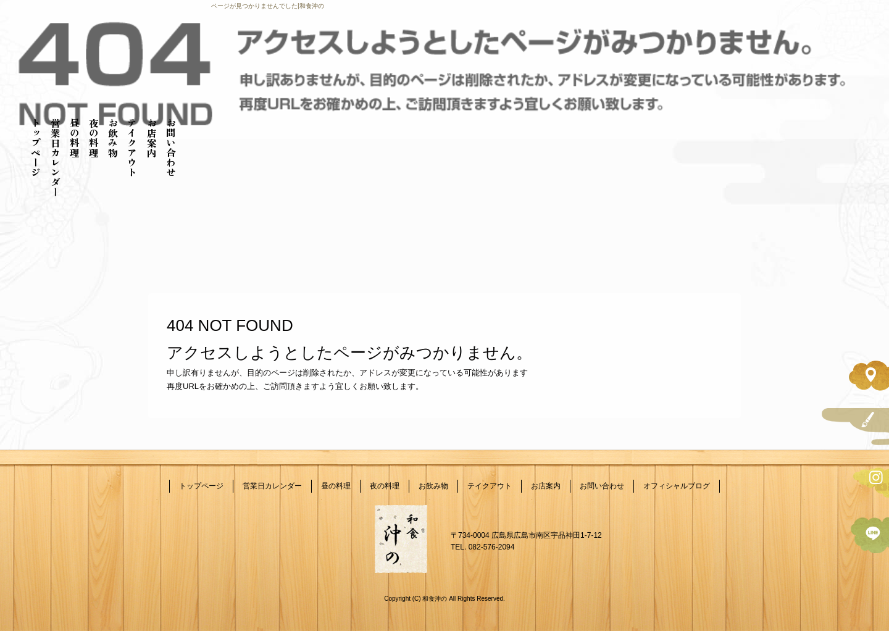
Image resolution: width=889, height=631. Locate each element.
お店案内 (152, 137)
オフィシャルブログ (676, 486)
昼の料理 (74, 137)
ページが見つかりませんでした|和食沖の (267, 5)
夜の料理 (94, 137)
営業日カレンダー (55, 157)
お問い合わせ (171, 147)
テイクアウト (132, 147)
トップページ (36, 147)
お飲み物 (113, 137)
